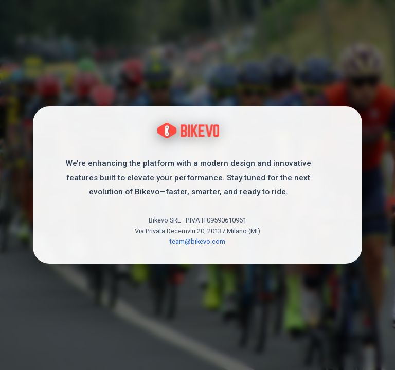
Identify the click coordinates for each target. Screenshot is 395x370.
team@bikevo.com (197, 241)
